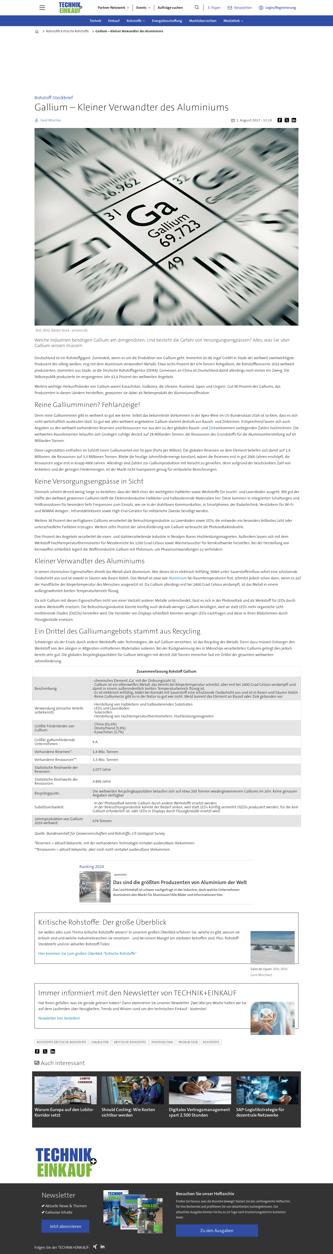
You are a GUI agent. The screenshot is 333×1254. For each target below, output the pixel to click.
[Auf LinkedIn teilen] (294, 120)
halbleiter (100, 1042)
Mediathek (231, 20)
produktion (188, 1042)
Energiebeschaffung (167, 20)
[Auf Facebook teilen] (280, 120)
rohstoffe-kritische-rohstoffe (61, 1042)
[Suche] (196, 7)
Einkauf (114, 20)
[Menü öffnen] (42, 7)
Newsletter (243, 7)
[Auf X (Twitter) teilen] (287, 120)
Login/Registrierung (280, 7)
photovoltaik (162, 1042)
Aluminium (178, 578)
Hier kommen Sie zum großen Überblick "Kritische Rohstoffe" (87, 953)
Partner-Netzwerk (111, 7)
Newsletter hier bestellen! (59, 1018)
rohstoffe (211, 1042)
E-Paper (214, 7)
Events (141, 7)
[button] (290, 1099)
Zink (212, 427)
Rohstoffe (134, 20)
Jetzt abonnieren (65, 1228)
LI (103, 1248)
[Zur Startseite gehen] (70, 8)
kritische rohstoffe (130, 1042)
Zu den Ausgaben (217, 1232)
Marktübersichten (202, 20)
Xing (96, 1248)
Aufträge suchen (170, 7)
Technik (95, 20)
